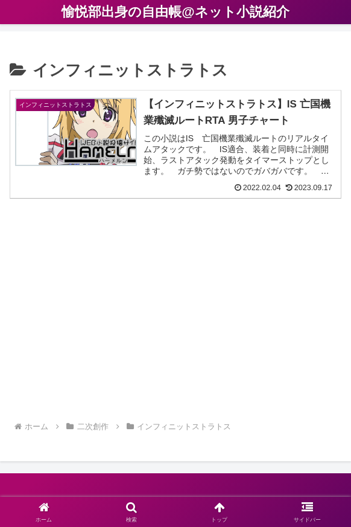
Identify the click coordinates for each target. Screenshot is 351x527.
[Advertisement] (175, 315)
